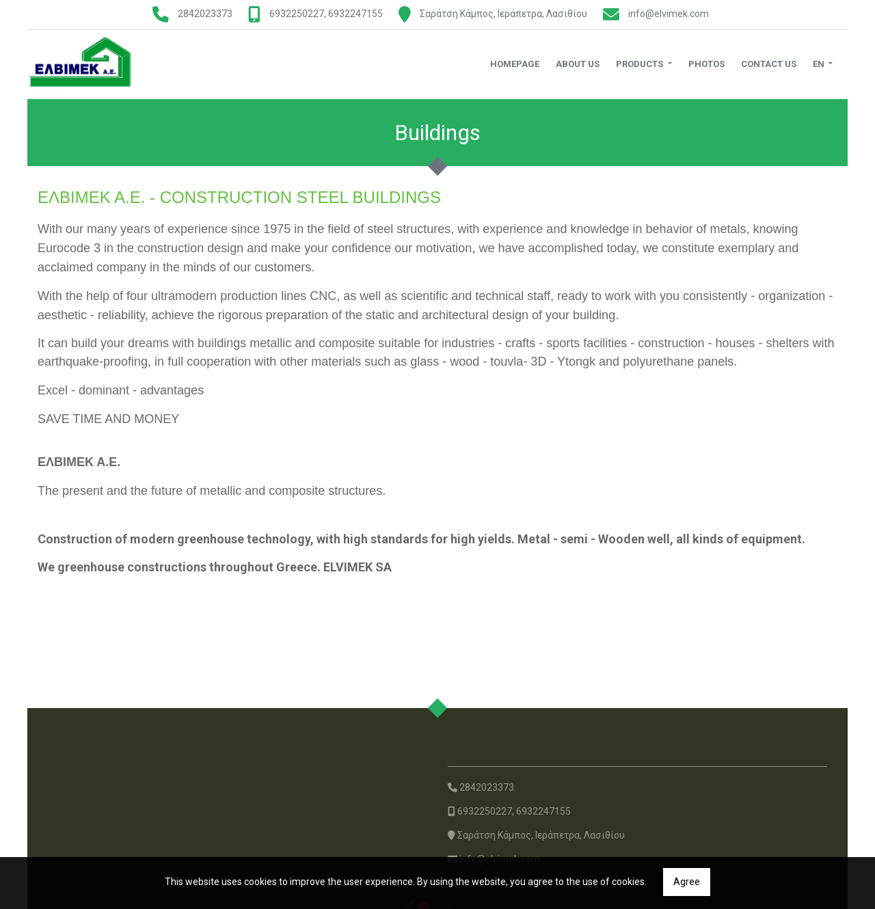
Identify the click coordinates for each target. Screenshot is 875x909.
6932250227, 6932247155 (326, 13)
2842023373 (205, 13)
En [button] (819, 64)
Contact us (768, 64)
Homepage (514, 64)
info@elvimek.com (668, 13)
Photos (706, 64)
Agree (686, 881)
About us (578, 64)
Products (640, 64)
